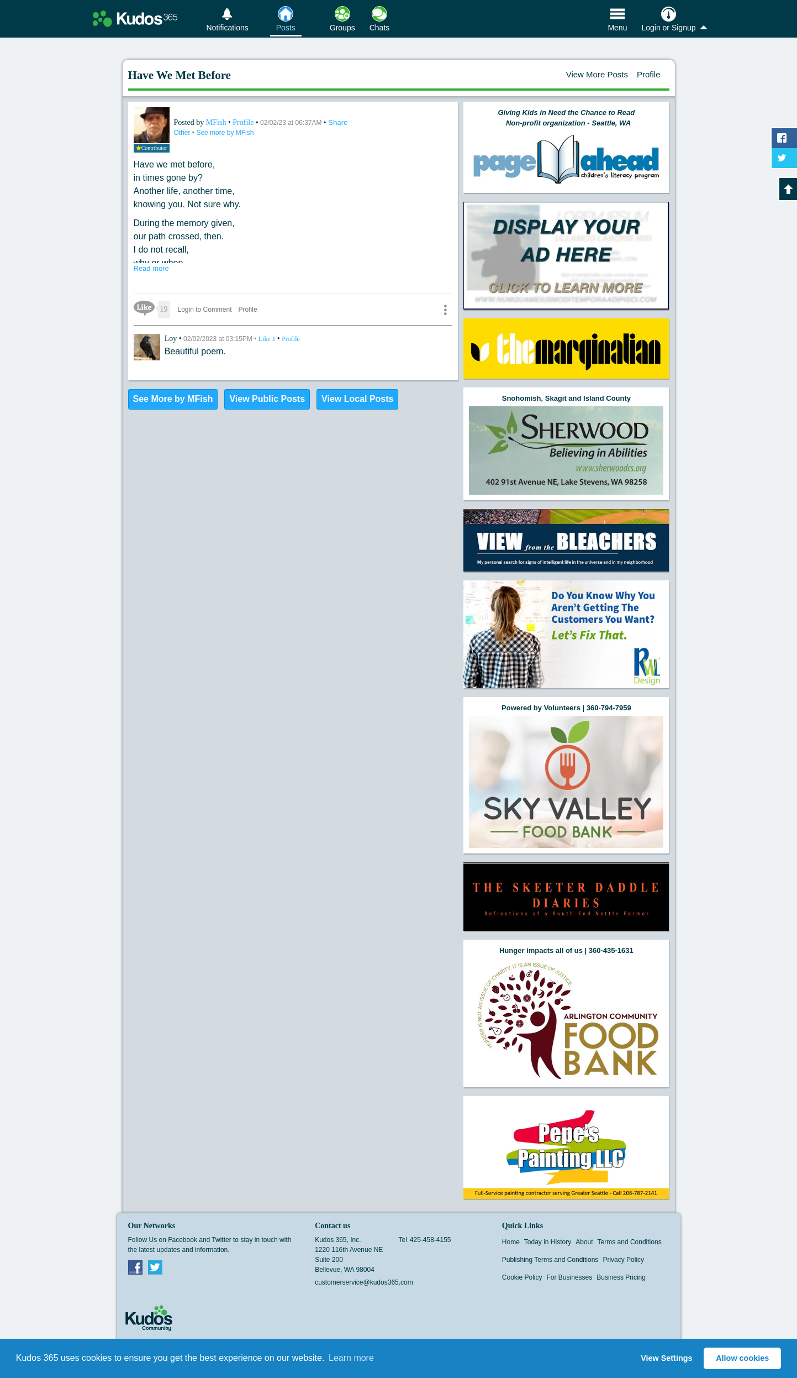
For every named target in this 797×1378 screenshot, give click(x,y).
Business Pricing (621, 1277)
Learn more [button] (351, 1358)
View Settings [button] (666, 1358)
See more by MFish (225, 133)
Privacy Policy (623, 1260)
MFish (217, 122)
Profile (649, 74)
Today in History (547, 1242)
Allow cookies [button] (742, 1358)
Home (511, 1242)
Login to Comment (205, 309)
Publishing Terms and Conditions (550, 1260)
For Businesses (570, 1277)
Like (267, 339)
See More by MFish (173, 399)
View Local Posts (357, 399)
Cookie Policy (522, 1277)
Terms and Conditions (630, 1242)
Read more (151, 268)
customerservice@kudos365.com (364, 1282)
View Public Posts (267, 399)
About (584, 1242)
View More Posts (597, 74)
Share (338, 122)
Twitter (155, 1267)
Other (183, 133)
